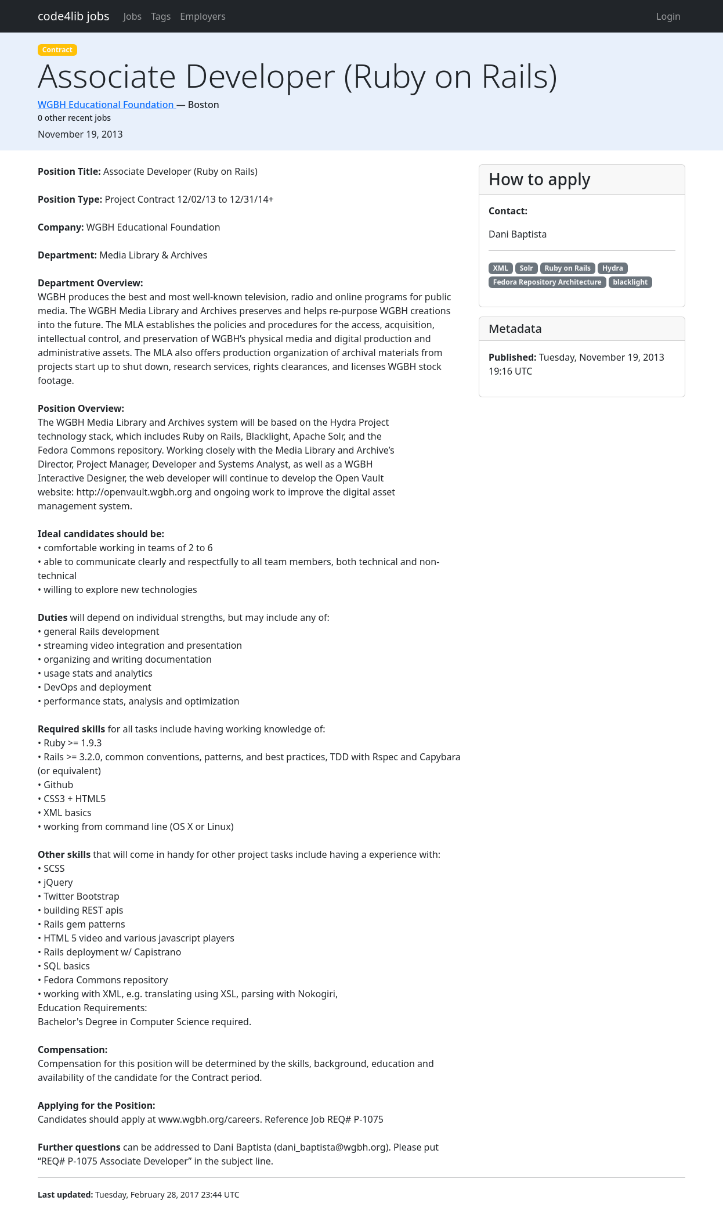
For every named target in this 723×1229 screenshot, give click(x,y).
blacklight (630, 282)
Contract (57, 50)
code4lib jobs (74, 16)
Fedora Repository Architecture (547, 282)
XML (500, 268)
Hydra (612, 268)
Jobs (133, 16)
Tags (161, 16)
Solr (526, 268)
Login (668, 16)
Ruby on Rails (567, 268)
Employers (203, 16)
